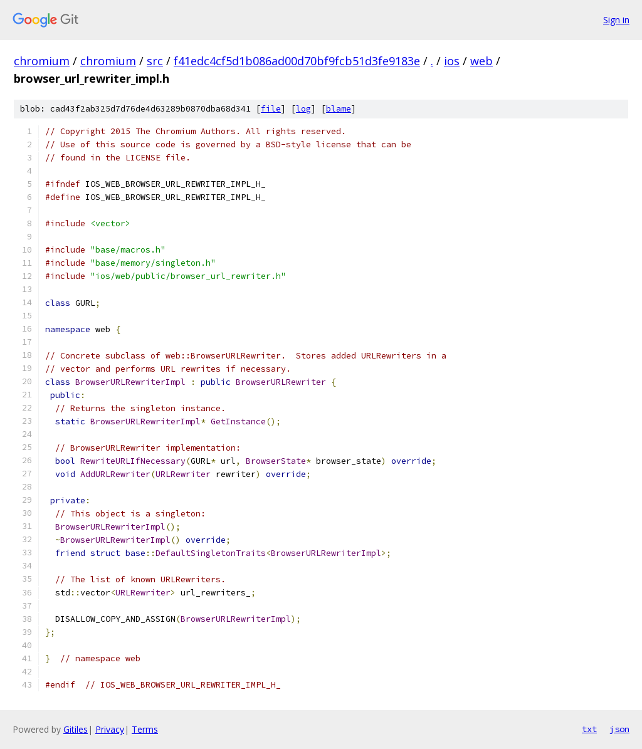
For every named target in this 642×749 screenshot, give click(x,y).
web (481, 60)
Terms (145, 729)
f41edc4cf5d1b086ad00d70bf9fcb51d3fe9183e (297, 60)
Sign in (616, 20)
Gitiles (75, 729)
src (155, 60)
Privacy (109, 729)
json (619, 729)
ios (452, 60)
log (303, 108)
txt (589, 729)
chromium (42, 60)
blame (338, 108)
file (271, 108)
